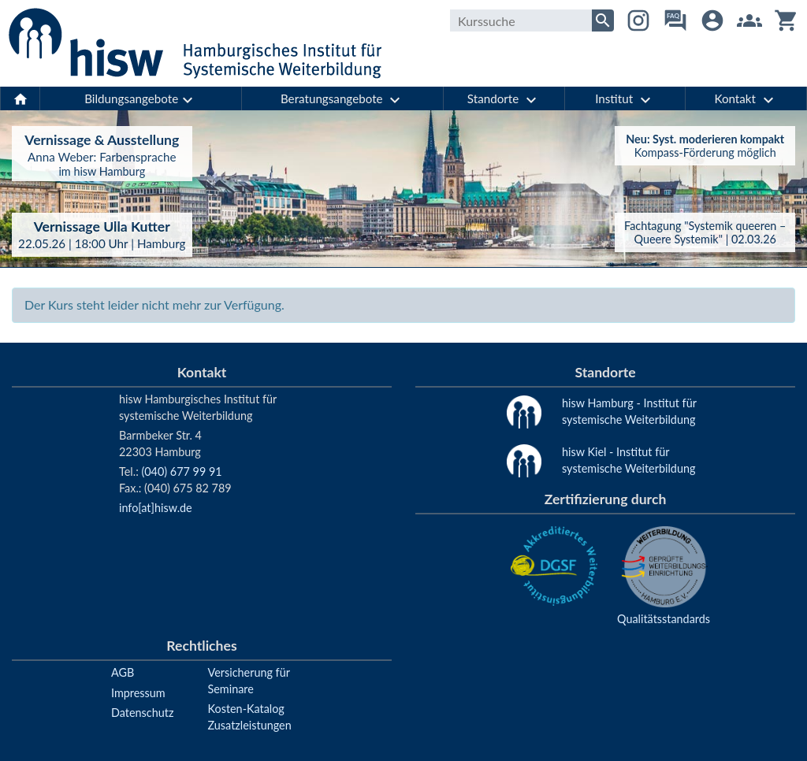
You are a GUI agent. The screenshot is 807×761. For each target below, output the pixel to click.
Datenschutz (142, 712)
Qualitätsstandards (663, 619)
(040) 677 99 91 (181, 471)
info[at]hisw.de (155, 507)
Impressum (138, 693)
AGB (122, 672)
